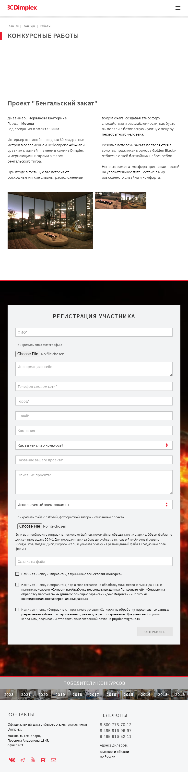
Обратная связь (26, 65)
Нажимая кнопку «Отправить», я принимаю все (71, 550)
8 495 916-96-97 (115, 722)
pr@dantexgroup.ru (126, 595)
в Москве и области (114, 743)
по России (107, 748)
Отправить (155, 608)
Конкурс (29, 26)
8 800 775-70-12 (115, 716)
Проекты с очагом (28, 49)
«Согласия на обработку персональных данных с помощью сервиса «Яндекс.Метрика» (93, 568)
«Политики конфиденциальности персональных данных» (84, 572)
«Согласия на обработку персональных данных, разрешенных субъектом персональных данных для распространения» (95, 588)
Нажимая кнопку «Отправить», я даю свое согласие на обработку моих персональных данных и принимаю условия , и (93, 568)
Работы (45, 26)
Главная (13, 26)
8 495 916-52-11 (115, 728)
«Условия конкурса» (107, 550)
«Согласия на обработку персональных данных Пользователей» (97, 566)
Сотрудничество (27, 57)
